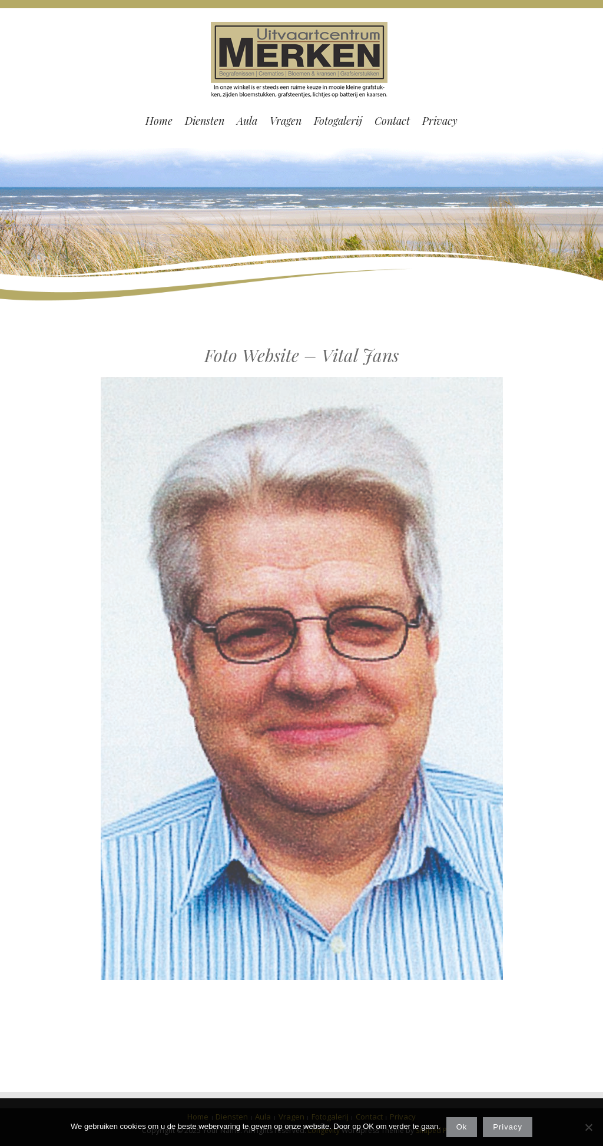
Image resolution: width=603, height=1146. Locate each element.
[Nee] (588, 1127)
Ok (462, 1126)
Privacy (507, 1126)
